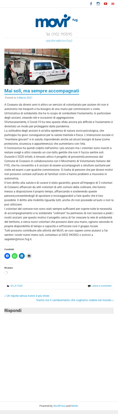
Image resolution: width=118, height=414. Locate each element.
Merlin (74, 405)
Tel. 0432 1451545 (59, 34)
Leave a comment (102, 285)
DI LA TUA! (17, 285)
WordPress (59, 405)
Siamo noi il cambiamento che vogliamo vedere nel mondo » (75, 300)
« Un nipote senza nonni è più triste (26, 296)
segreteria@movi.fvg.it (59, 41)
